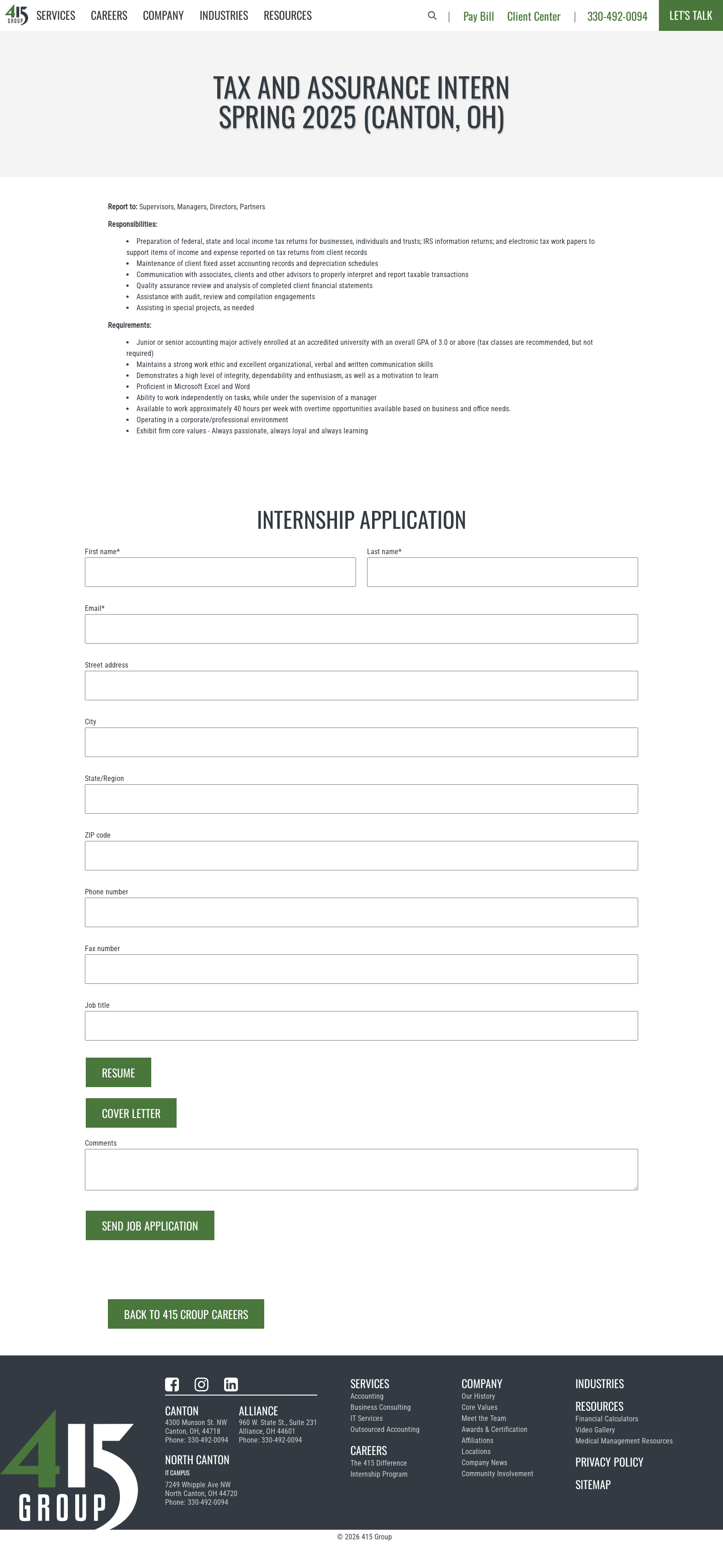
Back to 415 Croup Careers (186, 1314)
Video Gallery (595, 1430)
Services (55, 14)
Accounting (367, 1396)
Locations (476, 1451)
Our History (478, 1396)
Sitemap (593, 1484)
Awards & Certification (494, 1429)
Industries (224, 14)
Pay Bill (478, 15)
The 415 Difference (378, 1463)
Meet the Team (484, 1418)
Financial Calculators (606, 1418)
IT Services (366, 1418)
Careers (109, 14)
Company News (484, 1462)
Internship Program (379, 1474)
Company (163, 14)
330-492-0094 (617, 15)
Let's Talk (691, 14)
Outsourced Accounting (385, 1429)
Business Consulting (380, 1407)
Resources (288, 14)
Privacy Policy (609, 1461)
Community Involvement (497, 1473)
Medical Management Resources (624, 1441)
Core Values (480, 1407)
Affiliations (477, 1440)
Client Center (534, 15)
